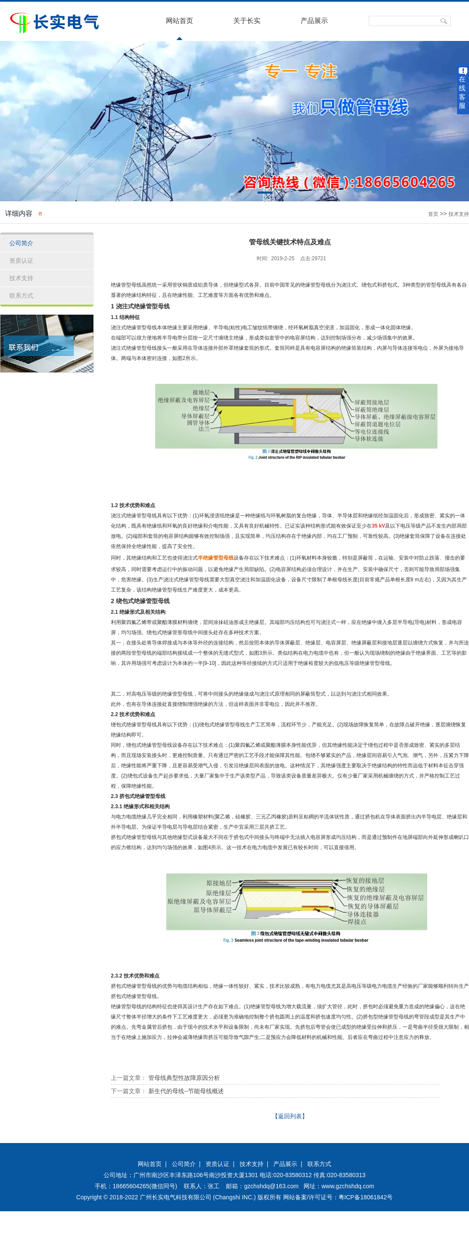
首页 (433, 214)
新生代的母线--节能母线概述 (186, 1091)
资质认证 (217, 1164)
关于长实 (247, 20)
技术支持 (459, 214)
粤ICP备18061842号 (366, 1197)
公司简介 (184, 1164)
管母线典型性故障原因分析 (184, 1077)
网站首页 (179, 20)
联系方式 (319, 1164)
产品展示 (314, 20)
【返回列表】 (290, 1116)
